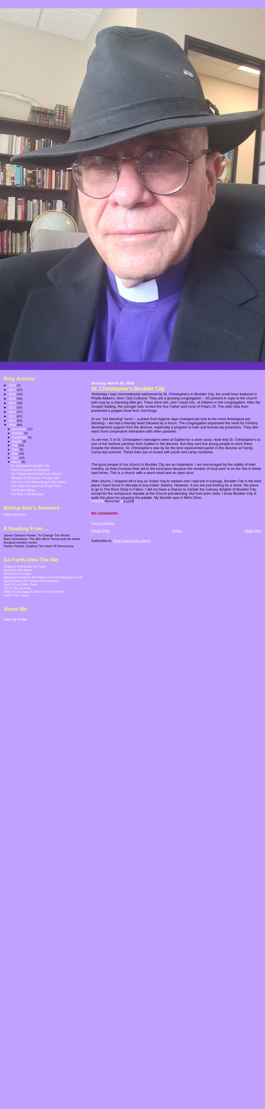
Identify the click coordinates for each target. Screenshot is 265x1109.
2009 (13, 424)
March (17, 461)
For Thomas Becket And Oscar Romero (36, 473)
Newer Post (100, 531)
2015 (13, 398)
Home (177, 531)
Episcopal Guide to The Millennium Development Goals (43, 577)
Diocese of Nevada (17, 573)
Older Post (253, 531)
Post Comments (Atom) (131, 541)
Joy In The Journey (17, 588)
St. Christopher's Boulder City (30, 465)
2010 (13, 420)
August (17, 441)
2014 (13, 403)
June (16, 449)
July (15, 445)
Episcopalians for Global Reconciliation (32, 581)
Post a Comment (103, 523)
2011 (13, 416)
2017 (13, 389)
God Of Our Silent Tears (21, 584)
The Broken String (23, 490)
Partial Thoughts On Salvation (30, 469)
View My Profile (15, 619)
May (15, 453)
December (19, 429)
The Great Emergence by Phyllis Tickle (36, 486)
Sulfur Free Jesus (16, 595)
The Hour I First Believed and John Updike (38, 482)
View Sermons (14, 515)
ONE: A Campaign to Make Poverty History (34, 591)
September (20, 437)
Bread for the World (17, 570)
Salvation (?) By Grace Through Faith (35, 478)
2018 (13, 385)
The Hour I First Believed (27, 494)
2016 (13, 394)
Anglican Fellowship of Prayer (25, 566)
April (15, 457)
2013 (13, 407)
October (18, 433)
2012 (13, 411)
